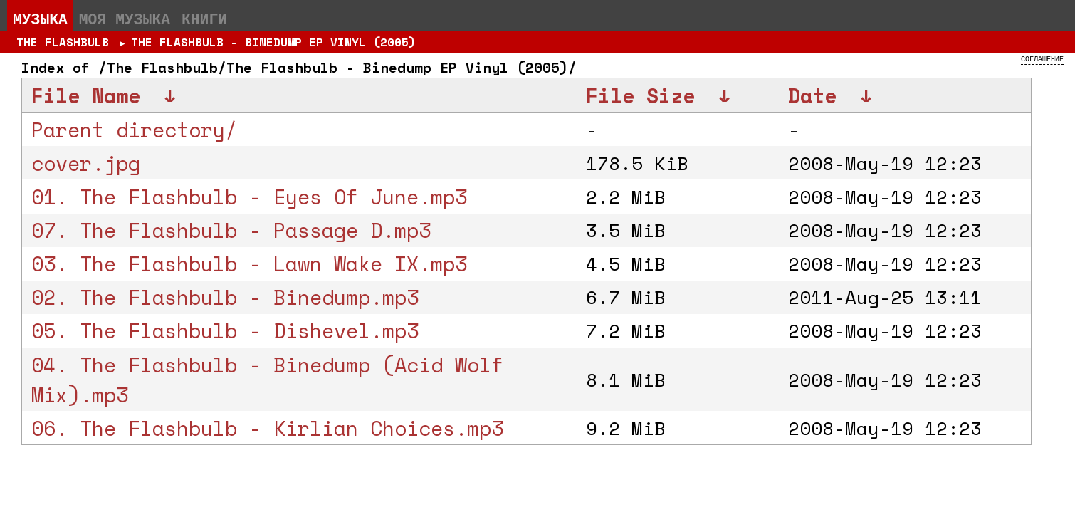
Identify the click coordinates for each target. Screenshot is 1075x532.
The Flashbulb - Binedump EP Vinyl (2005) (273, 42)
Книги (204, 18)
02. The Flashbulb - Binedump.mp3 (225, 297)
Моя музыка (124, 18)
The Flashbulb (62, 42)
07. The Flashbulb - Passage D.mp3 (231, 230)
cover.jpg (85, 163)
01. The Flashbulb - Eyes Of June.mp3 (249, 197)
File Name (85, 95)
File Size (640, 95)
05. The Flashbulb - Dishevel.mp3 (225, 330)
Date (812, 95)
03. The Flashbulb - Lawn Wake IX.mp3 (249, 263)
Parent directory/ (134, 130)
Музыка (40, 18)
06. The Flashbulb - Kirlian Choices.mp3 (267, 428)
